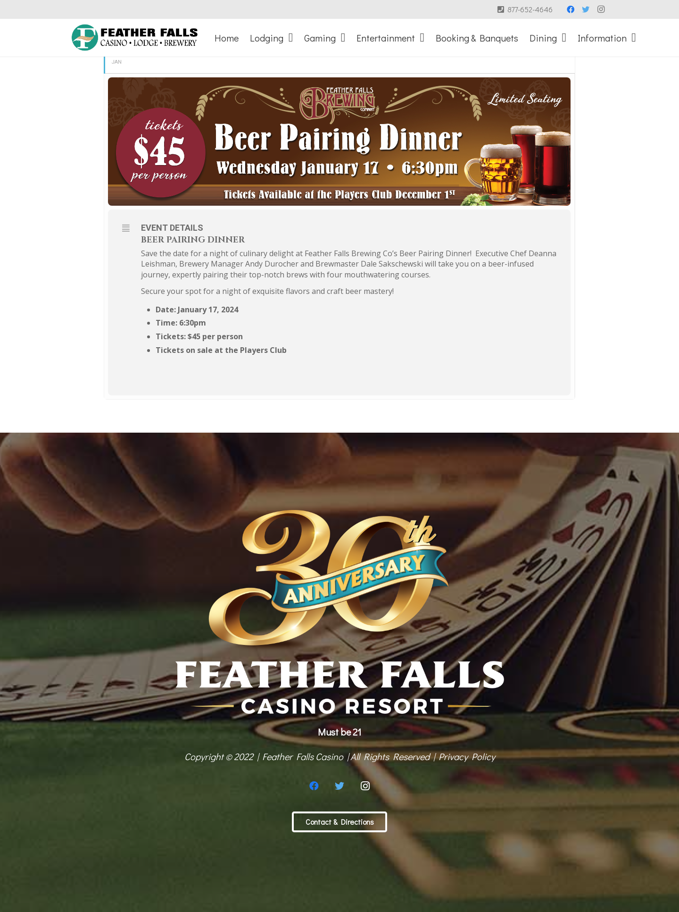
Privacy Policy (467, 756)
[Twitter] (585, 9)
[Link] (135, 38)
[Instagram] (600, 9)
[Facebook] (570, 9)
